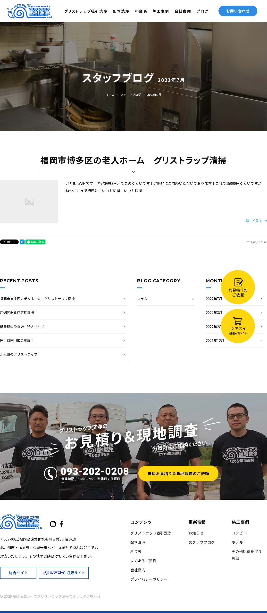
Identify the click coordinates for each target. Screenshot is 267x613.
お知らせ (196, 532)
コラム (142, 298)
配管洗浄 (121, 11)
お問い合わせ (237, 10)
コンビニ (239, 532)
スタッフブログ (202, 542)
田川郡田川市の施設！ (17, 340)
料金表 (141, 11)
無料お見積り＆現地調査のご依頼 (178, 473)
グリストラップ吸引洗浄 (86, 11)
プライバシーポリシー (149, 579)
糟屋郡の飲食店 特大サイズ (22, 326)
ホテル (237, 542)
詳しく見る (256, 220)
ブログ (203, 11)
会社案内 (183, 11)
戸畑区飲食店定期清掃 (17, 312)
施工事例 (161, 11)
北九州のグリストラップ (18, 354)
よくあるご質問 (143, 560)
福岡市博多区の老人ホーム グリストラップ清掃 (37, 298)
